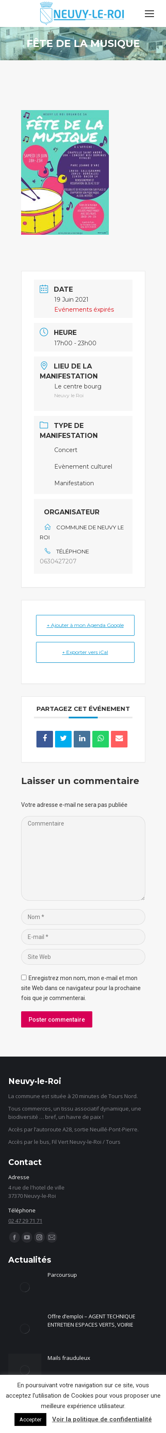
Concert (65, 450)
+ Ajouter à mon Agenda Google (85, 625)
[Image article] (24, 1287)
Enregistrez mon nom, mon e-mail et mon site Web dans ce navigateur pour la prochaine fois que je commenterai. (81, 988)
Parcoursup (62, 1274)
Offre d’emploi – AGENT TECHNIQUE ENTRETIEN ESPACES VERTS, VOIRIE (91, 1320)
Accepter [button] (30, 1419)
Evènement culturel (83, 466)
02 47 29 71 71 (25, 1220)
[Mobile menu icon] (149, 13)
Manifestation (74, 483)
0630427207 (58, 561)
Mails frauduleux (69, 1358)
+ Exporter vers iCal (85, 652)
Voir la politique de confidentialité (102, 1419)
